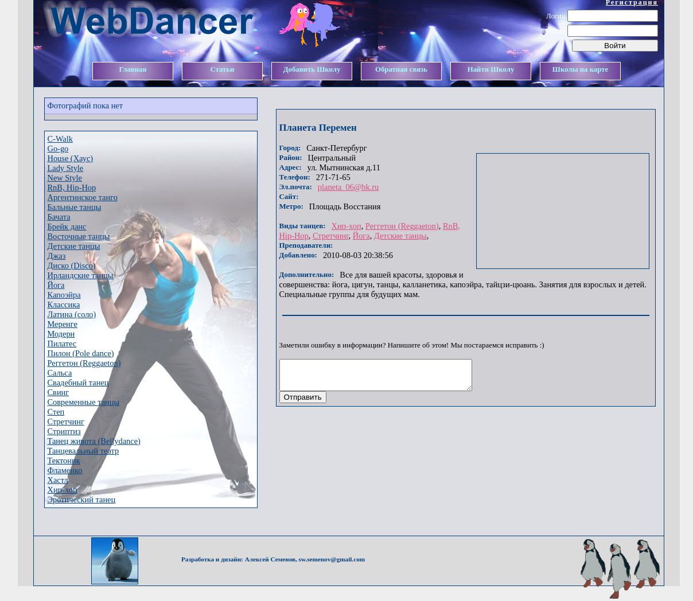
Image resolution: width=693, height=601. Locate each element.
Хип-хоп (62, 489)
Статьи (222, 69)
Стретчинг (66, 421)
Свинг (58, 392)
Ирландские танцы (81, 275)
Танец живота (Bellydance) (94, 441)
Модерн (61, 333)
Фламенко (65, 470)
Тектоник (64, 460)
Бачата (59, 216)
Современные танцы (84, 402)
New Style (65, 177)
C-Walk (60, 138)
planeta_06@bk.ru (348, 187)
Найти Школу (491, 69)
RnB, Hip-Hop (72, 187)
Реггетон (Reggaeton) (84, 363)
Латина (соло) (72, 314)
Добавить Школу (312, 69)
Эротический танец (82, 499)
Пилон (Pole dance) (81, 353)
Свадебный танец (78, 382)
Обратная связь (401, 69)
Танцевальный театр (83, 450)
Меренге (62, 324)
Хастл (58, 480)
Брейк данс (67, 226)
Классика (64, 304)
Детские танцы (74, 246)
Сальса (60, 372)
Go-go (58, 148)
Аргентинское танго (83, 197)
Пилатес (62, 343)
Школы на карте (580, 69)
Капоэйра (64, 294)
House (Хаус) (71, 158)
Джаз (57, 255)
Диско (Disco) (72, 265)
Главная (133, 69)
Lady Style (66, 168)
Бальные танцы (75, 207)
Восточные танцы (79, 236)
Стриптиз (64, 431)
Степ (56, 411)
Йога (56, 285)
